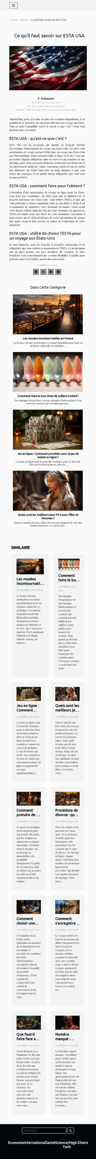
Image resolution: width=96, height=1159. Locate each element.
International (35, 1143)
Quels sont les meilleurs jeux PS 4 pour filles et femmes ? (48, 516)
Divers (23, 19)
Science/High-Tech (66, 1145)
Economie (16, 1143)
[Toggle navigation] (13, 5)
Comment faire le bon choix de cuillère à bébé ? (48, 396)
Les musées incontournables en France (48, 338)
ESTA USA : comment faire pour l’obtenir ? (46, 106)
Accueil (13, 19)
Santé (50, 1143)
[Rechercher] (44, 1131)
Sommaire (47, 98)
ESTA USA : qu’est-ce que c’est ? (46, 102)
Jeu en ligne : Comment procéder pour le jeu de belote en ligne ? (48, 455)
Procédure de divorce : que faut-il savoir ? (67, 814)
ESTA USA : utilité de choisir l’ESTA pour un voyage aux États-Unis (46, 109)
